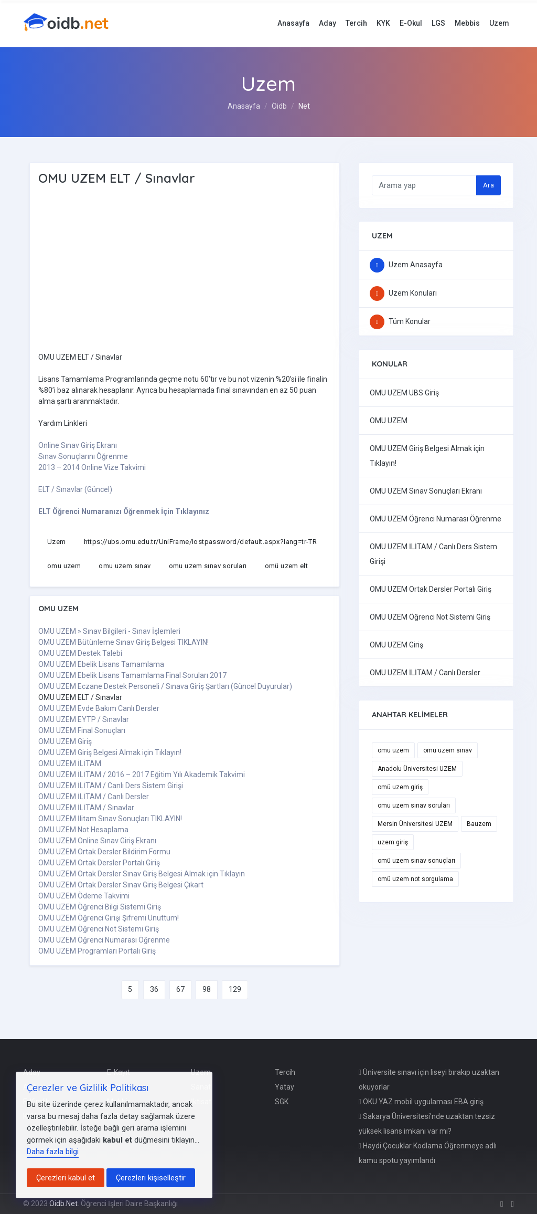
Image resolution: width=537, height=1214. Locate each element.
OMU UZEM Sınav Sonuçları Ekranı (426, 491)
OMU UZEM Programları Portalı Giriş (97, 951)
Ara (488, 185)
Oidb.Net (63, 1203)
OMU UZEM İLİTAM (69, 763)
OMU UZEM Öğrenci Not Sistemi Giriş (98, 929)
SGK (281, 1101)
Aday (327, 23)
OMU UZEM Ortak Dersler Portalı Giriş (99, 863)
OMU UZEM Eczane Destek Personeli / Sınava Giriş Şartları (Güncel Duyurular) (165, 686)
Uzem (499, 23)
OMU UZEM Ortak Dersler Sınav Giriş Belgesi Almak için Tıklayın (141, 874)
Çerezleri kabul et (65, 1177)
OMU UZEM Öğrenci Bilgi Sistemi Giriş (99, 907)
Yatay (284, 1087)
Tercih (356, 23)
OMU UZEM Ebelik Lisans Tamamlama (101, 664)
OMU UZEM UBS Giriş (404, 393)
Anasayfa (293, 23)
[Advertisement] (179, 270)
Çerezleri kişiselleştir (151, 1177)
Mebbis (467, 23)
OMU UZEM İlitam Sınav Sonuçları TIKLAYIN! (110, 818)
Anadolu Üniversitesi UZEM (417, 768)
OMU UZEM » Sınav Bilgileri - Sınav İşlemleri (109, 631)
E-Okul (411, 23)
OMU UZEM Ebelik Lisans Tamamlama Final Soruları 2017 (132, 675)
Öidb (279, 106)
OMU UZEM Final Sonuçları (81, 730)
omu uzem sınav (125, 566)
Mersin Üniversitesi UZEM (415, 824)
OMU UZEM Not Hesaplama (83, 829)
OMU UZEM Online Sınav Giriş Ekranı (97, 840)
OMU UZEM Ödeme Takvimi (84, 896)
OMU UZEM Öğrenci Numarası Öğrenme (104, 940)
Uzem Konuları (403, 293)
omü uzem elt (286, 566)
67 (180, 989)
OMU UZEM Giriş (65, 741)
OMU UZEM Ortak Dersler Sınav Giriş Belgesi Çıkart (120, 885)
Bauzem (479, 824)
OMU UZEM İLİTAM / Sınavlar (86, 807)
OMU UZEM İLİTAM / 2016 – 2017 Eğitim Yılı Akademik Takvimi (141, 774)
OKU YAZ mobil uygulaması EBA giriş (421, 1101)
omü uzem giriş (400, 787)
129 (235, 989)
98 (206, 989)
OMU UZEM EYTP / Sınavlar (83, 719)
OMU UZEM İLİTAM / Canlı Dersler (93, 796)
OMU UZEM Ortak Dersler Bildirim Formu (104, 851)
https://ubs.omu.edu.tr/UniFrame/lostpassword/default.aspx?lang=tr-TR (200, 542)
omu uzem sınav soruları (208, 566)
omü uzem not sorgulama (415, 879)
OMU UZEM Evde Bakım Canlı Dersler (98, 708)
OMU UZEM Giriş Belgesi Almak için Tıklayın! (109, 752)
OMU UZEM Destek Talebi (80, 653)
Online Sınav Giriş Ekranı (77, 445)
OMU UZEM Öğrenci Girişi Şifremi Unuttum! (108, 918)
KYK (383, 23)
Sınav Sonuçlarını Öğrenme (83, 456)
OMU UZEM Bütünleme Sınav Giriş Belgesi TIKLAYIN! (123, 642)
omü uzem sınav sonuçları (416, 860)
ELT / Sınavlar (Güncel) (75, 489)
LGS (438, 23)
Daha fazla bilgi (53, 1151)
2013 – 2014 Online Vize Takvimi (92, 467)
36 (154, 989)
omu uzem (64, 566)
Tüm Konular (400, 321)
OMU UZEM (388, 420)
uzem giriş (393, 842)
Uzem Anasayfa (406, 264)
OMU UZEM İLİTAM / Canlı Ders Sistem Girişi (110, 785)
